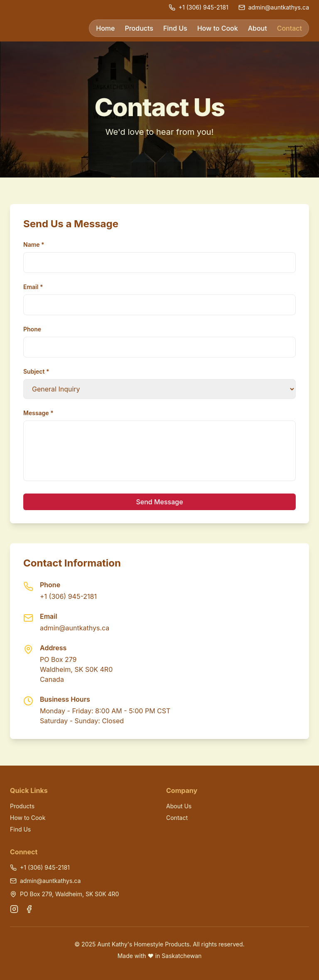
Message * (38, 412)
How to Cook (217, 28)
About (257, 28)
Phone (32, 329)
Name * (33, 244)
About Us (178, 806)
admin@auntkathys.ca (74, 628)
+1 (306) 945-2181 (68, 596)
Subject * (36, 371)
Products (139, 28)
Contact (289, 28)
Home (105, 28)
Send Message (159, 502)
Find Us (175, 28)
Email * (33, 286)
